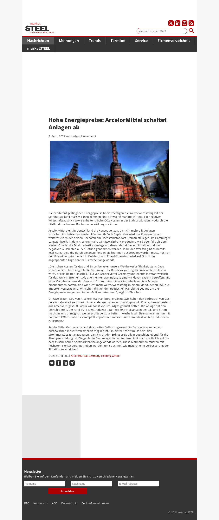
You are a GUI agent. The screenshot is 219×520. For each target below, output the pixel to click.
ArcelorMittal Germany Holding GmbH (95, 356)
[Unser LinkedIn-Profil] (177, 23)
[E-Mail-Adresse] (138, 483)
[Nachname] (91, 483)
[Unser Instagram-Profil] (184, 23)
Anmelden (67, 491)
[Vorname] (44, 483)
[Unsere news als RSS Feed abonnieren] (191, 23)
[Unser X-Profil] (171, 23)
